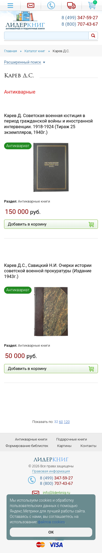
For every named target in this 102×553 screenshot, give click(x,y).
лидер (51, 459)
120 (67, 422)
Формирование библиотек (27, 446)
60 (61, 422)
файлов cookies (51, 522)
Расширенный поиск (22, 62)
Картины (64, 446)
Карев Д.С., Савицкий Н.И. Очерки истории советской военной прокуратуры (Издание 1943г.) (47, 271)
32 (56, 422)
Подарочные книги (71, 439)
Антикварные (19, 92)
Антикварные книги (34, 201)
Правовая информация (51, 471)
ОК (51, 532)
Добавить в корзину (51, 224)
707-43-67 (79, 24)
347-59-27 (79, 17)
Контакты (88, 446)
